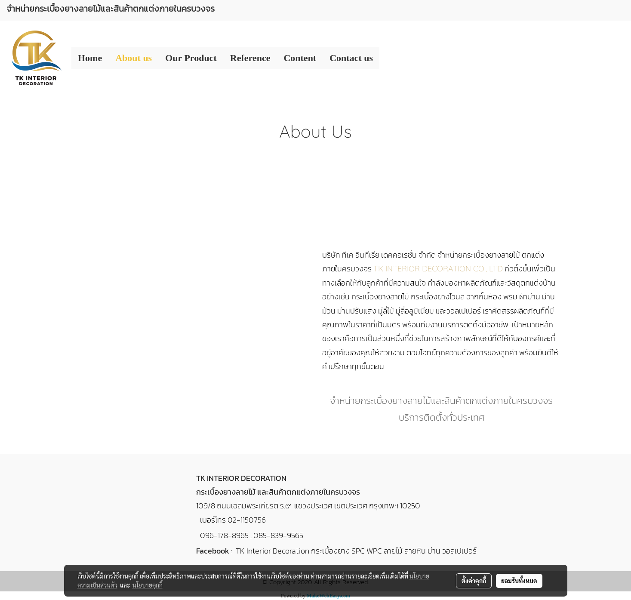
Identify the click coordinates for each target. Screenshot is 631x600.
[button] (387, 58)
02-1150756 (247, 520)
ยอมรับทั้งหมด (519, 581)
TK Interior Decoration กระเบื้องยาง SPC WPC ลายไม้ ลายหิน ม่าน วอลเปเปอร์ (356, 551)
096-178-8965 (224, 535)
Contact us (351, 57)
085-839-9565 (278, 535)
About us (133, 57)
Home (90, 57)
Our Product (191, 57)
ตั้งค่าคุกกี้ (474, 581)
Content (299, 57)
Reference (250, 57)
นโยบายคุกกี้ (147, 585)
